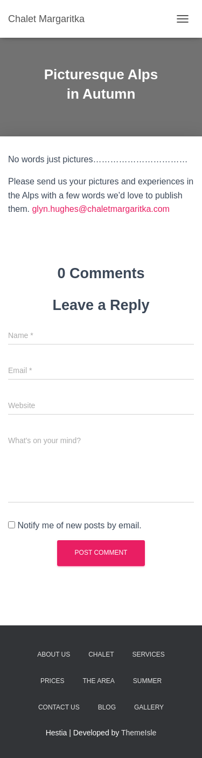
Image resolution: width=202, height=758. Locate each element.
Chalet (101, 654)
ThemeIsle (138, 732)
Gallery (149, 707)
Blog (107, 707)
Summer (147, 681)
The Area (98, 681)
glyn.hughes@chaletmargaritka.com (100, 208)
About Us (53, 654)
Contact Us (59, 707)
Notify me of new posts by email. (79, 525)
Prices (52, 681)
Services (148, 654)
